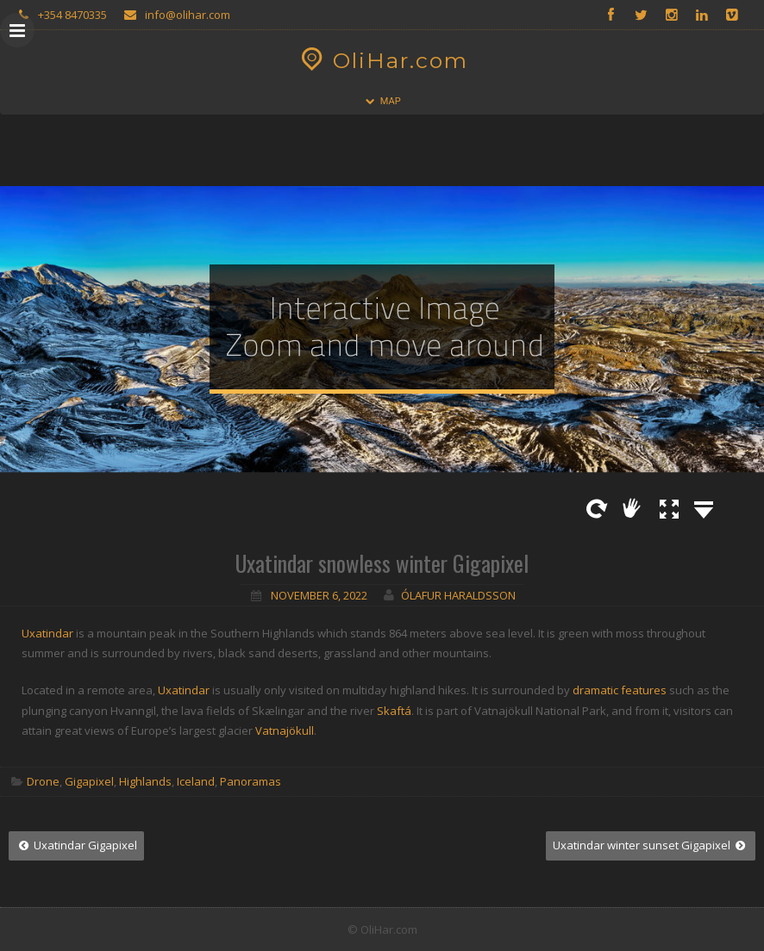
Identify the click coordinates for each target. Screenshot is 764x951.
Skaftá (394, 710)
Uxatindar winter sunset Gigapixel (650, 845)
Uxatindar (47, 633)
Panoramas (250, 781)
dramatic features (620, 690)
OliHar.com (382, 60)
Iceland (196, 781)
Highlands (145, 781)
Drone (43, 781)
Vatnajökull (284, 730)
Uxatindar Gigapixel (76, 845)
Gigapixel (89, 781)
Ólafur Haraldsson (458, 595)
